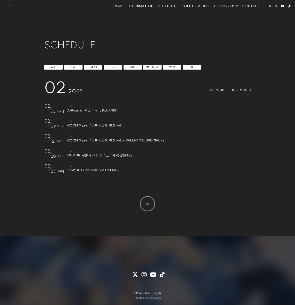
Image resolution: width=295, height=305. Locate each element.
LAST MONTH (212, 90)
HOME (112, 18)
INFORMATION (134, 18)
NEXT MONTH (239, 90)
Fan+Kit (157, 293)
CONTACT (244, 18)
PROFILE (180, 18)
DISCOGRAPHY (219, 18)
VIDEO (196, 18)
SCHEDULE (159, 18)
